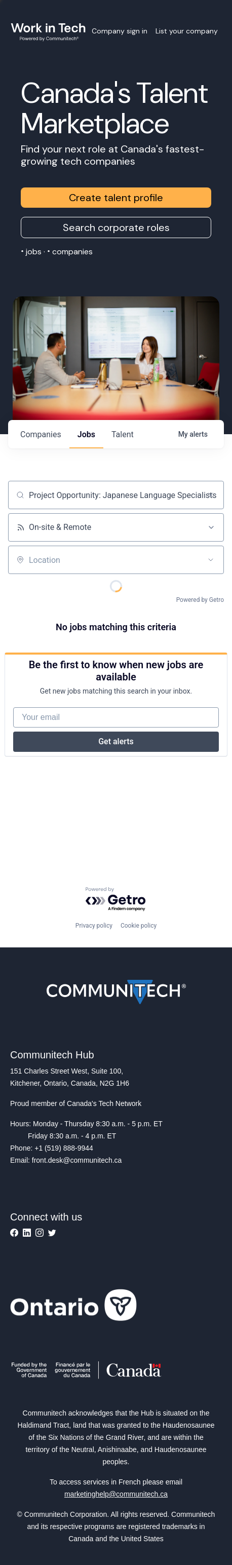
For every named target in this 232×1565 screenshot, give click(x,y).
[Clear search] (211, 495)
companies (40, 434)
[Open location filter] (211, 560)
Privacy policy (93, 925)
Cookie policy (139, 925)
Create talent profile (116, 197)
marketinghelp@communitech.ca (116, 1494)
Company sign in (119, 30)
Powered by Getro (200, 599)
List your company (187, 30)
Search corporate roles (116, 227)
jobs (86, 434)
